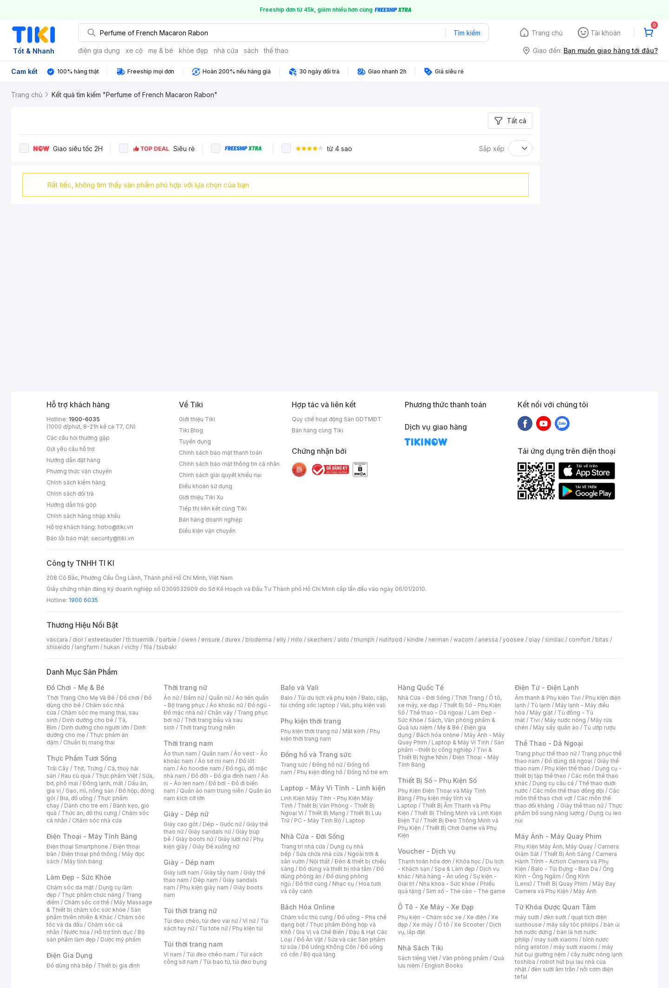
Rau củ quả (76, 775)
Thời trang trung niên (207, 727)
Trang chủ (547, 33)
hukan (112, 646)
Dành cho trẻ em (86, 805)
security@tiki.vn (112, 538)
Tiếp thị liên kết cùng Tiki (213, 508)
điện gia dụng (99, 50)
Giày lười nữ (233, 838)
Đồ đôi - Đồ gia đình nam (223, 775)
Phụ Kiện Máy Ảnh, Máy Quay (554, 846)
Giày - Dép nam (189, 862)
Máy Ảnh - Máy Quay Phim (558, 836)
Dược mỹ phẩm (120, 939)
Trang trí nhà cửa (303, 846)
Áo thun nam (180, 753)
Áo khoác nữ (226, 705)
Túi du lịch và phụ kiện (327, 697)
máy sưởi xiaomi (575, 946)
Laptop (355, 820)
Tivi (535, 719)
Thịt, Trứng (88, 768)
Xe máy (423, 924)
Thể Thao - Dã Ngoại (549, 743)
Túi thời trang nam (193, 944)
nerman (438, 639)
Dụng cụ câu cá (553, 783)
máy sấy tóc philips (572, 924)
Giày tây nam (221, 872)
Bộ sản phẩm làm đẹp (95, 935)
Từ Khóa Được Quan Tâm (555, 907)
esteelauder (104, 639)
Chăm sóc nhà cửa (97, 820)
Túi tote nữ (213, 928)
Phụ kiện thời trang (311, 721)
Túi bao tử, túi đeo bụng (235, 961)
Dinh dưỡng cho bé (87, 719)
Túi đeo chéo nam (210, 954)
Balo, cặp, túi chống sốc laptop (334, 701)
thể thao (276, 50)
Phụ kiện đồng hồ (319, 772)
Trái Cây (57, 768)
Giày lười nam (181, 872)
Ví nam (173, 954)
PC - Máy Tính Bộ (317, 820)
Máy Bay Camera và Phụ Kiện (565, 887)
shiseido (58, 646)
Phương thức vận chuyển (79, 471)
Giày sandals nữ (209, 831)
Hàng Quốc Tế (421, 687)
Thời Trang (469, 697)
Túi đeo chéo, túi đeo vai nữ (201, 920)
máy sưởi (527, 917)
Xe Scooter (469, 924)
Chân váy (220, 712)
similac (554, 639)
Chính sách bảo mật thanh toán (220, 452)
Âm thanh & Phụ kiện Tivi (548, 697)
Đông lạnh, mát (103, 783)
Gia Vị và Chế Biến (320, 931)
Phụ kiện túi (247, 928)
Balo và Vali (300, 687)
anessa (488, 639)
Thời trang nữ (185, 687)
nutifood (390, 639)
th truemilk (140, 639)
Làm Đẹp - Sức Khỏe (79, 877)
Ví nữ (249, 920)
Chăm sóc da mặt (70, 887)
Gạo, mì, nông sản (90, 790)
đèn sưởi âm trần (553, 969)
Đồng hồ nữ (327, 764)
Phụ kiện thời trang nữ (309, 731)
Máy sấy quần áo (556, 727)
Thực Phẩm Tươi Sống (81, 758)
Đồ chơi (129, 697)
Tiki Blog (191, 430)
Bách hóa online (437, 734)
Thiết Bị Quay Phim (562, 883)
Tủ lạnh (541, 705)
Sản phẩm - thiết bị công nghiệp (451, 746)
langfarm (87, 646)
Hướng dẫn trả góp (71, 504)
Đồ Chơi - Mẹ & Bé (75, 687)
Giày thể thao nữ (581, 805)
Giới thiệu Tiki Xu (201, 497)
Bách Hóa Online (308, 907)
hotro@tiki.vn (115, 527)
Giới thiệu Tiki (197, 419)
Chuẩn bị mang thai (89, 742)
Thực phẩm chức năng (91, 894)
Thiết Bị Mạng (326, 812)
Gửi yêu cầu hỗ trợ (70, 448)
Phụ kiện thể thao (567, 768)
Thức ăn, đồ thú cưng (89, 812)
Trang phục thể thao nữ (546, 753)
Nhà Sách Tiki (420, 948)
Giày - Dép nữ (186, 814)
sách (251, 50)
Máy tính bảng (83, 861)
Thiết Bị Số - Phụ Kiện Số (437, 780)
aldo (343, 639)
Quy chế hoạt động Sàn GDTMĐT (336, 419)
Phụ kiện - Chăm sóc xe (430, 917)
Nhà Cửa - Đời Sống (312, 836)
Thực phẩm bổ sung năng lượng (568, 809)
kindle (415, 639)
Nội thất (319, 861)
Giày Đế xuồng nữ (215, 846)
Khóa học (468, 861)
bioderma (258, 639)
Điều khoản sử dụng (205, 486)
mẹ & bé (160, 50)
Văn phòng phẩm (465, 958)
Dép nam (205, 879)
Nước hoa (77, 931)
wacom (463, 639)
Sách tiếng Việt (418, 958)
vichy (132, 646)
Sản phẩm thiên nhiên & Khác (93, 913)
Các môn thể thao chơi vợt (567, 794)
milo (296, 639)
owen (189, 639)
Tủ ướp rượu (600, 727)
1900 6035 (83, 600)
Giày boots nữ (194, 838)
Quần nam (215, 753)
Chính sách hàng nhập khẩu (83, 515)
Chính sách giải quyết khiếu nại (220, 474)
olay (534, 639)
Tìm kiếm (466, 33)
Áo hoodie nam (200, 768)
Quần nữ (220, 697)
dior (77, 639)
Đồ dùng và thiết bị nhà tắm (335, 868)
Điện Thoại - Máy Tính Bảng (91, 836)
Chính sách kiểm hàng (75, 482)
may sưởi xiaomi (556, 939)
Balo (287, 697)
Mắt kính (353, 731)
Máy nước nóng (565, 719)
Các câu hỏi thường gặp (78, 437)
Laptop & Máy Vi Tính (460, 742)
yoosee (513, 639)
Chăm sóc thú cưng (307, 917)
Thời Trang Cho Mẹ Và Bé (80, 697)
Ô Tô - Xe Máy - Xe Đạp (436, 907)
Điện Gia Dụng (69, 955)
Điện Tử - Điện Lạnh (547, 687)
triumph (364, 639)
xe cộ (134, 50)
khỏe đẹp (193, 50)
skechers (320, 639)
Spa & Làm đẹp (454, 868)
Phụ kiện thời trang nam (330, 735)
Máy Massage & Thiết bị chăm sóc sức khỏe (99, 906)
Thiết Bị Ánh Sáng (567, 853)
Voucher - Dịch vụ (426, 851)
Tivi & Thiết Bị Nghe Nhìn (445, 753)
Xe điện (476, 917)
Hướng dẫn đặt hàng (73, 460)
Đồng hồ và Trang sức (316, 754)
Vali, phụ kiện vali (363, 705)
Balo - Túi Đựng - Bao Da (564, 868)
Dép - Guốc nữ (222, 824)
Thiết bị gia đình (118, 965)
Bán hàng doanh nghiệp (211, 519)
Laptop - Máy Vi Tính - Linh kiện (333, 788)
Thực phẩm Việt (116, 775)
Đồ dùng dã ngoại (568, 760)
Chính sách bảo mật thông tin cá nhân (229, 463)
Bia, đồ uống (76, 798)
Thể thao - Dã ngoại (436, 712)
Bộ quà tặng (319, 954)
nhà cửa (226, 50)
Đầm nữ (194, 697)
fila (148, 646)
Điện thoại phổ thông (89, 853)
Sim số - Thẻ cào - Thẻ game (465, 891)
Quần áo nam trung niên (212, 790)
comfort (579, 639)
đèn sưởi (555, 917)
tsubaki (167, 646)
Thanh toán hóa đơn (424, 861)
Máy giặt (541, 712)
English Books (444, 965)
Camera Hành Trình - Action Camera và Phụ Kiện (566, 861)
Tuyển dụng (195, 441)
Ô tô (443, 924)
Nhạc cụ (343, 883)
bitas (602, 639)
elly (281, 639)
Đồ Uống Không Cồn (329, 946)
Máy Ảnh (585, 891)
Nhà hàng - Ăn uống (441, 876)
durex (233, 639)
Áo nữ (171, 697)
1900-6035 (84, 419)
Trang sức (294, 764)
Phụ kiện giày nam (204, 887)
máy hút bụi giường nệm (564, 950)
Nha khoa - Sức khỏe (447, 883)
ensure (210, 639)
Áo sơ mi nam (216, 760)
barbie (168, 639)
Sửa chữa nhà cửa (319, 853)
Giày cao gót (181, 824)
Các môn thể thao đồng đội (568, 790)
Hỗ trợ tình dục (113, 931)
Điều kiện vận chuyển (207, 530)
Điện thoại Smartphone (77, 846)
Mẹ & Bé (448, 727)
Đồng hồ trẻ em (367, 772)
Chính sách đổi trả (70, 493)
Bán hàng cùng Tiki (317, 430)
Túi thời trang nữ (190, 911)
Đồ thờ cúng (311, 883)
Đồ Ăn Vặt (310, 939)
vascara (57, 639)
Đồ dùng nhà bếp (69, 965)
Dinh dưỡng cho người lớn (95, 727)
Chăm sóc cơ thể (86, 902)
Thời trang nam (188, 743)
